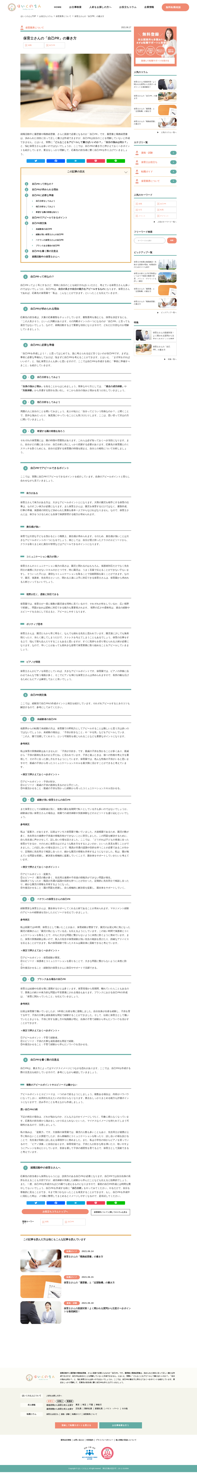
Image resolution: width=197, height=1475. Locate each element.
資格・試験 (67, 1417)
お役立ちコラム (128, 7)
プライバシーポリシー (104, 1443)
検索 (171, 241)
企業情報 (149, 7)
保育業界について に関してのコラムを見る (110, 1213)
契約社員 (88, 1411)
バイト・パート (112, 1411)
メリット (142, 217)
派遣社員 (99, 1411)
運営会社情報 (62, 1443)
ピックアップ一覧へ (169, 314)
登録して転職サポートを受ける (77, 1428)
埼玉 (84, 1408)
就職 (30, 45)
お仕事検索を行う (119, 1428)
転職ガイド (79, 1417)
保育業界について (63, 16)
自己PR (52, 45)
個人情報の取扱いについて (128, 1443)
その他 (125, 1411)
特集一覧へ (172, 361)
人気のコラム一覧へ (169, 133)
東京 (77, 1408)
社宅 (141, 211)
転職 (162, 211)
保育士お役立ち (53, 1417)
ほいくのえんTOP (28, 16)
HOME (58, 7)
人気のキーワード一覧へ (167, 223)
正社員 (78, 1411)
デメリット (165, 217)
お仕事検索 (75, 7)
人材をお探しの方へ (100, 7)
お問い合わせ (77, 1443)
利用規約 (89, 1443)
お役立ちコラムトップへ (55, 1211)
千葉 (91, 1408)
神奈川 (99, 1408)
